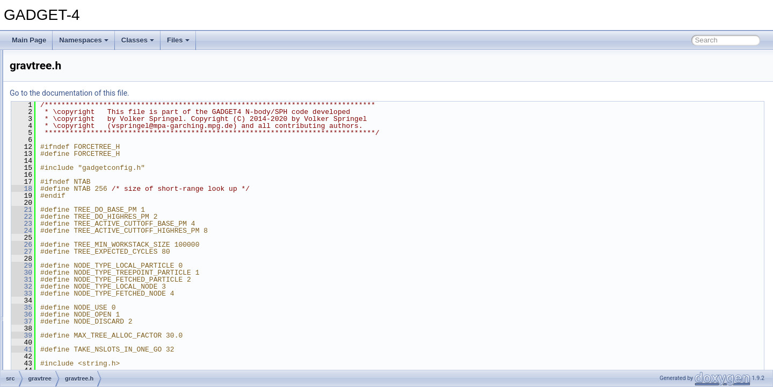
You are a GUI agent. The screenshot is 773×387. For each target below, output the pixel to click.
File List (38, 73)
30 (155, 272)
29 (155, 265)
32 (155, 286)
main (51, 309)
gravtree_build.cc (77, 227)
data (50, 108)
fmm (50, 144)
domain (54, 132)
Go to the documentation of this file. (204, 93)
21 (155, 209)
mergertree (60, 321)
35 (155, 307)
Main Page (29, 40)
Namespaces (83, 40)
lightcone (57, 286)
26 (155, 244)
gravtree (56, 191)
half (49, 262)
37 (155, 321)
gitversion (57, 167)
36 (155, 314)
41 (155, 349)
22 (155, 216)
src (39, 85)
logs (50, 298)
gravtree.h (67, 215)
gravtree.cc (68, 203)
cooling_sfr (59, 97)
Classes (137, 40)
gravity (53, 179)
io (46, 274)
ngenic (53, 357)
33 (155, 293)
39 (155, 335)
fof (47, 156)
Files (178, 40)
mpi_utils (56, 333)
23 (155, 223)
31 (155, 279)
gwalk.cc (65, 238)
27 (155, 251)
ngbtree (55, 345)
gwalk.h (64, 250)
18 (155, 189)
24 (155, 230)
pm (48, 368)
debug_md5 (61, 120)
